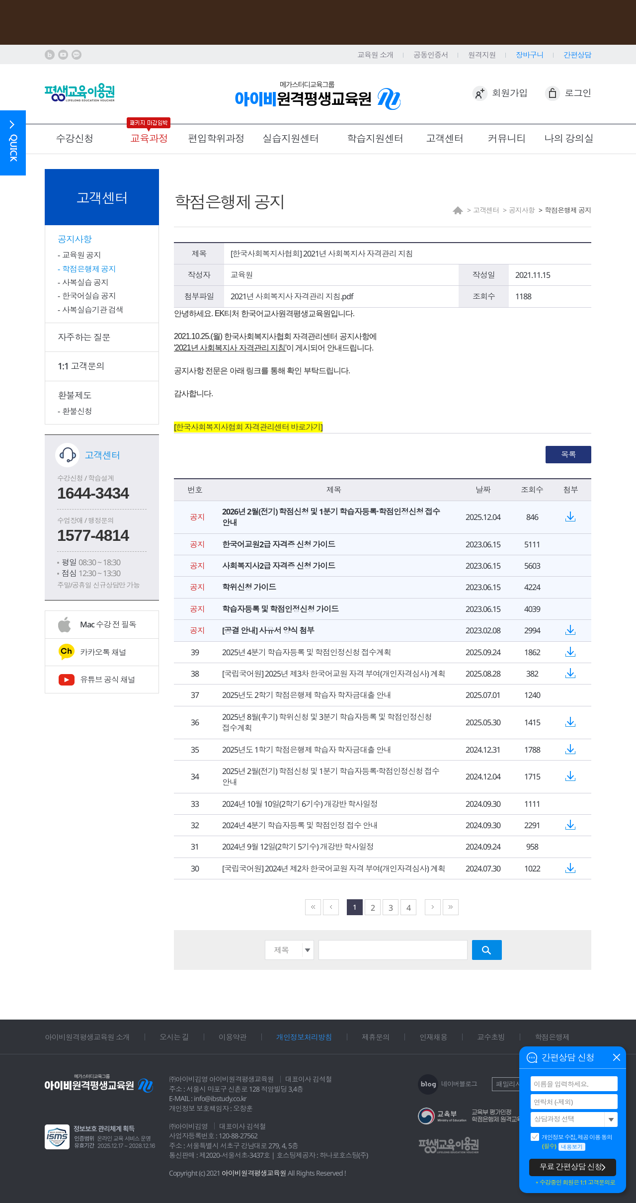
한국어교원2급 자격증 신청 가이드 (278, 544)
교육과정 (149, 138)
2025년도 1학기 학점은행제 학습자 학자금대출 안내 (306, 749)
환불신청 (77, 411)
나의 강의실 (569, 138)
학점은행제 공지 (89, 268)
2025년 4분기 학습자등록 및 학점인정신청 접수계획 (306, 652)
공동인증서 (430, 55)
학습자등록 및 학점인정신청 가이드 (280, 608)
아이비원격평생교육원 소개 (87, 1037)
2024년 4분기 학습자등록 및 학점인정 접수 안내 (300, 825)
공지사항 (74, 239)
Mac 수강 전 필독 (108, 624)
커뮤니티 (507, 138)
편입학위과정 (216, 138)
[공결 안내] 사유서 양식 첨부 (268, 630)
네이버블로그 (459, 1083)
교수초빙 (491, 1037)
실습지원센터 (290, 138)
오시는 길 (174, 1037)
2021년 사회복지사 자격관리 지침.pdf (292, 296)
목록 (568, 454)
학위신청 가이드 (249, 587)
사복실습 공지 (85, 282)
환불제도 (74, 395)
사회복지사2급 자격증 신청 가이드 (278, 565)
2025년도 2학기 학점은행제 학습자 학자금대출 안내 (306, 694)
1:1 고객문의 (81, 366)
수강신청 (74, 138)
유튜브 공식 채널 (107, 679)
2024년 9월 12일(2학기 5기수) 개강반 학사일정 (298, 846)
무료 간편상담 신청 (571, 1166)
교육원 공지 (81, 255)
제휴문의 (376, 1037)
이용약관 (232, 1037)
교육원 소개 (375, 55)
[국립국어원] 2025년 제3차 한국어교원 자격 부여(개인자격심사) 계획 (333, 673)
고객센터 (445, 138)
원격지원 (482, 55)
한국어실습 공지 (89, 295)
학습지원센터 (375, 138)
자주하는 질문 (84, 337)
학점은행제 (552, 1037)
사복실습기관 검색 (92, 309)
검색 (487, 950)
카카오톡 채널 (103, 652)
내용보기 (572, 1146)
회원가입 (510, 92)
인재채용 (433, 1037)
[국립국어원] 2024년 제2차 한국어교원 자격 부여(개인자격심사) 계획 (333, 868)
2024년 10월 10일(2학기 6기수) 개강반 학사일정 (300, 803)
